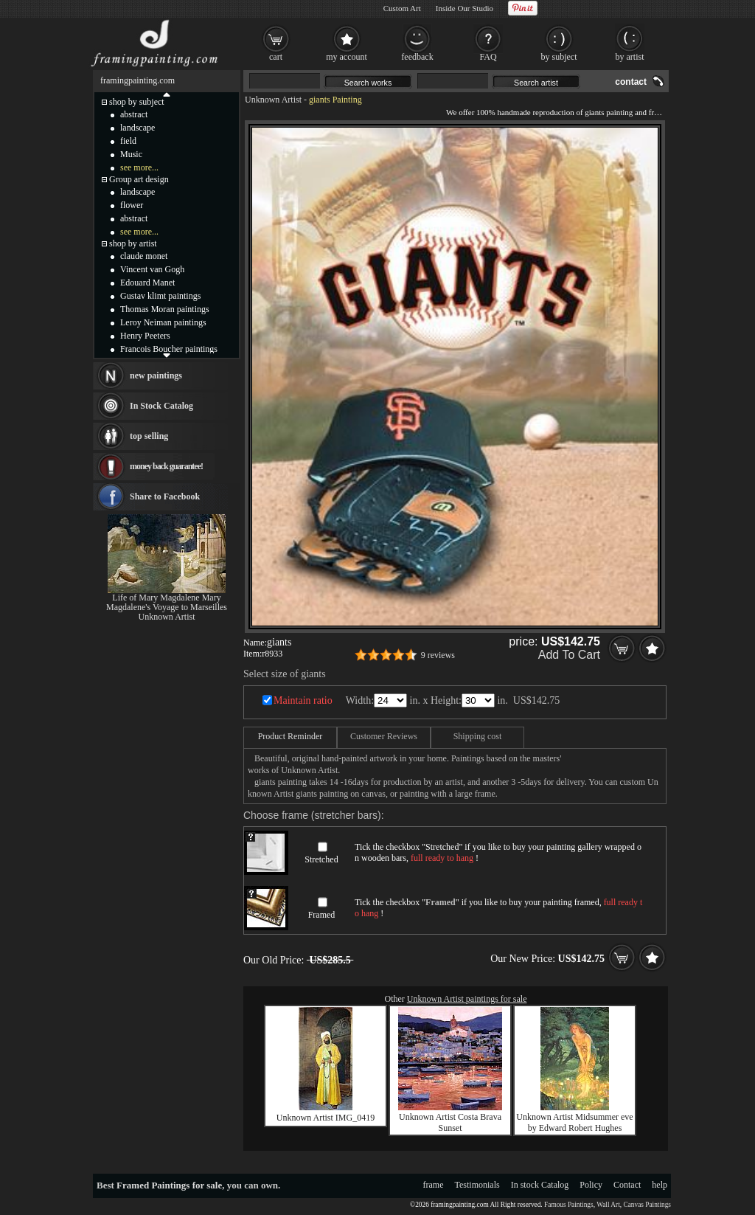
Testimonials (477, 1185)
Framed (321, 915)
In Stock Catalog (161, 406)
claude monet (143, 256)
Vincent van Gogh (152, 269)
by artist (630, 57)
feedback (417, 57)
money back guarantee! (166, 466)
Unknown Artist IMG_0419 (325, 1117)
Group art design (139, 179)
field (128, 141)
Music (131, 154)
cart (275, 57)
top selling (149, 436)
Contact (627, 1185)
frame (433, 1185)
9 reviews (438, 655)
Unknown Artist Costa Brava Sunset (450, 1122)
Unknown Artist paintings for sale (467, 999)
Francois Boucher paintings (169, 349)
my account (346, 57)
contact (631, 82)
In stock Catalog (540, 1185)
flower (131, 205)
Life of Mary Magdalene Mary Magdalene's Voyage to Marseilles (166, 602)
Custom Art (402, 8)
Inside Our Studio (464, 8)
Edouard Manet (147, 282)
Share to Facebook (165, 496)
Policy (591, 1185)
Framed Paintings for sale (169, 1185)
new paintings (156, 375)
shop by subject (136, 102)
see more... (139, 167)
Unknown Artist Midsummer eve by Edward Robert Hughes (574, 1122)
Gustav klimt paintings (160, 296)
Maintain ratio (303, 700)
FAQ (487, 57)
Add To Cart (569, 654)
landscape (137, 127)
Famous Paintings (569, 1204)
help (659, 1185)
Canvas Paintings (647, 1204)
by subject (559, 57)
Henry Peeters (145, 335)
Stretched (321, 859)
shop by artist (133, 243)
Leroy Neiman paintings (163, 322)
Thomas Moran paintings (164, 309)
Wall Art (608, 1204)
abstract (133, 114)
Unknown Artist (273, 99)
